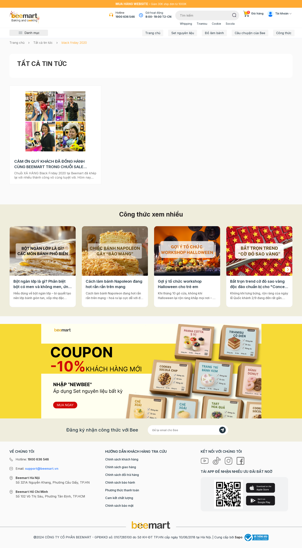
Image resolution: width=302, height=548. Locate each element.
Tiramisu (202, 23)
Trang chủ (152, 33)
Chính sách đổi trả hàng (122, 475)
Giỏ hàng (253, 13)
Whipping (186, 23)
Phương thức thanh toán (122, 490)
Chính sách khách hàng (121, 459)
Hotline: (32, 459)
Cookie (216, 23)
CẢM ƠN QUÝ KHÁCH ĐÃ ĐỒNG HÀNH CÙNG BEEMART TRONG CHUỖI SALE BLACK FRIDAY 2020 (49, 164)
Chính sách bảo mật (119, 506)
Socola (230, 23)
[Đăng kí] (222, 430)
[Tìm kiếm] (234, 15)
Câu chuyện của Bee (250, 33)
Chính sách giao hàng (120, 467)
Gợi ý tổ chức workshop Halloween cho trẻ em (180, 284)
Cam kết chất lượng (119, 498)
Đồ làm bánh (214, 33)
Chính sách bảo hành (120, 482)
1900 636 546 (125, 16)
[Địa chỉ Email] (188, 430)
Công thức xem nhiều (151, 214)
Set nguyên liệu (182, 33)
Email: (37, 468)
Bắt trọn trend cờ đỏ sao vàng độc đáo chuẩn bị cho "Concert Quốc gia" (259, 284)
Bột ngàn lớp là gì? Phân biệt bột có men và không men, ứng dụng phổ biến (42, 284)
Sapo (238, 537)
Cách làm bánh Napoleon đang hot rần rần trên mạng (114, 284)
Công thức (283, 33)
